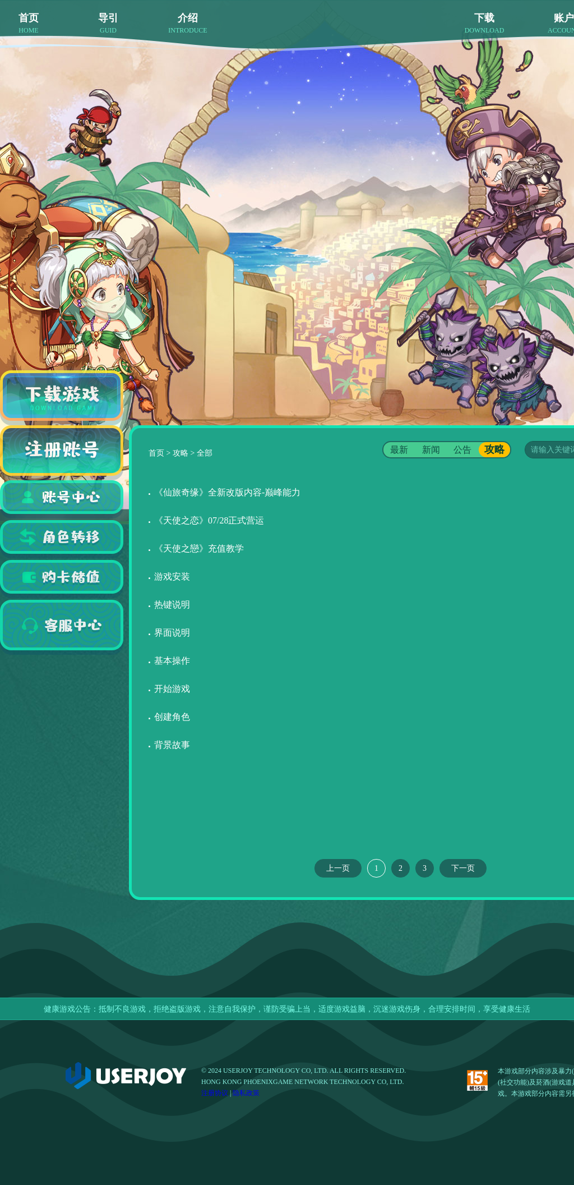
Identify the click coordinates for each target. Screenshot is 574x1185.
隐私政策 (246, 1093)
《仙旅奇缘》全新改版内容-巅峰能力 (227, 492)
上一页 (338, 868)
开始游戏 (172, 688)
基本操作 (172, 660)
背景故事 (172, 745)
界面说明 (172, 632)
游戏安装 (172, 576)
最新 (399, 449)
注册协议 (214, 1093)
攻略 (180, 453)
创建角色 (172, 717)
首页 (156, 453)
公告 (462, 449)
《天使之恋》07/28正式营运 (209, 520)
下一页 (463, 868)
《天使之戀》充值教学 (199, 548)
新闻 (431, 449)
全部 (204, 453)
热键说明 (172, 604)
